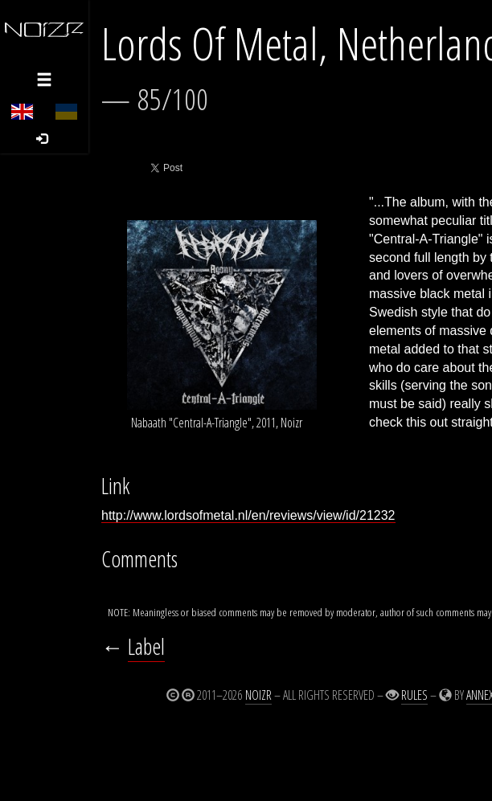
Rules (414, 695)
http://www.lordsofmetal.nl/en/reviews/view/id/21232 (248, 515)
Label (146, 646)
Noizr (258, 695)
